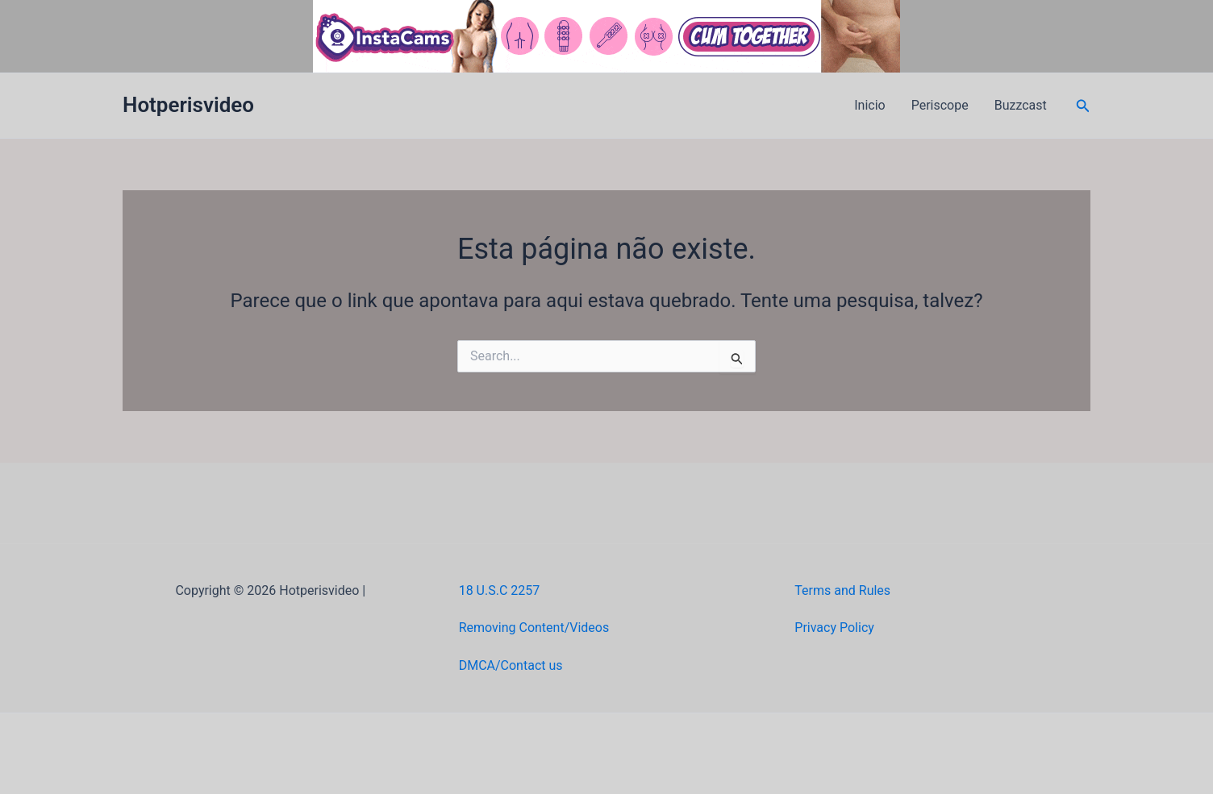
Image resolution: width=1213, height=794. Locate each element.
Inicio (869, 105)
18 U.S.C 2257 (499, 590)
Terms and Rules (842, 590)
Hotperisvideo (188, 105)
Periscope (940, 105)
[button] (1083, 106)
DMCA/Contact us (511, 665)
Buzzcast (1020, 105)
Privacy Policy (834, 627)
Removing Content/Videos (534, 627)
